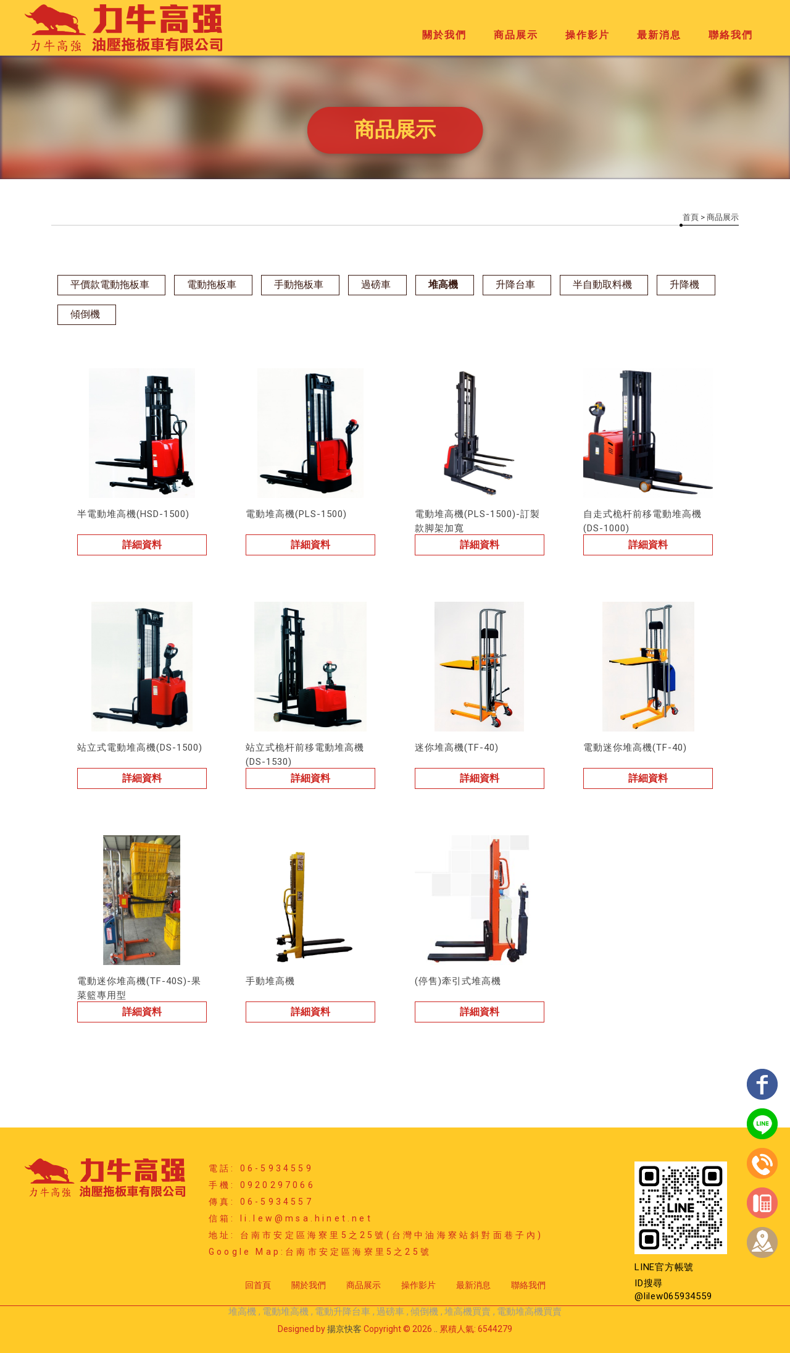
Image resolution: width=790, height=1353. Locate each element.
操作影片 (587, 35)
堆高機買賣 (467, 1311)
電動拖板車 (211, 284)
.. (436, 1329)
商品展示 (516, 35)
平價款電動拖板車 (109, 284)
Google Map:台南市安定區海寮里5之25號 (320, 1252)
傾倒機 (85, 314)
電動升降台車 (342, 1311)
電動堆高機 (285, 1311)
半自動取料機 (602, 284)
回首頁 (258, 1285)
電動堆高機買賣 (529, 1311)
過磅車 (376, 284)
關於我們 (444, 35)
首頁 (691, 217)
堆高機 (443, 284)
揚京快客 (344, 1329)
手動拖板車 (298, 284)
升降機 (684, 284)
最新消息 (659, 35)
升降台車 (515, 284)
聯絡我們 (731, 35)
